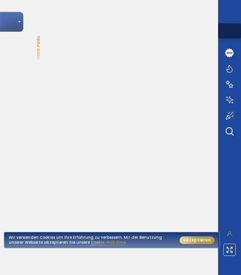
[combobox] (229, 31)
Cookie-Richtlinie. (108, 242)
